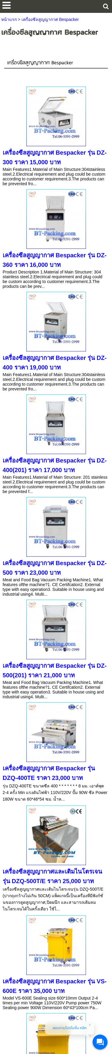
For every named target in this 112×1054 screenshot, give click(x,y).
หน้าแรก (9, 19)
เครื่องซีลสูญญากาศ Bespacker (40, 63)
